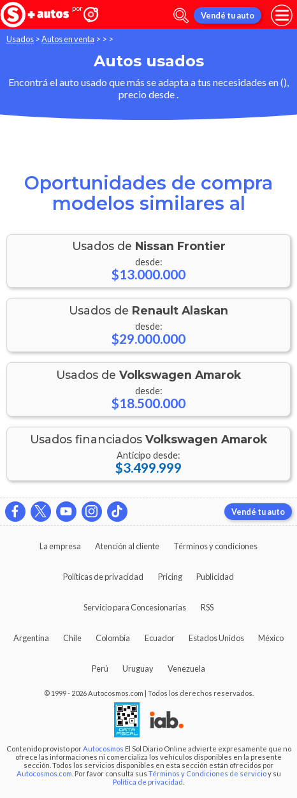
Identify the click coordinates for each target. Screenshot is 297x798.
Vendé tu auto (227, 15)
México (271, 638)
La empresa (60, 546)
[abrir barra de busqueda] (181, 15)
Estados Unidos (216, 638)
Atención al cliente (127, 546)
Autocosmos (103, 748)
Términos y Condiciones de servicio (207, 773)
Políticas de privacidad (103, 577)
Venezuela (186, 668)
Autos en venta (67, 39)
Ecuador (160, 638)
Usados (20, 39)
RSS (207, 607)
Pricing (170, 577)
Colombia (113, 638)
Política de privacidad (148, 782)
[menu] (282, 15)
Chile (72, 638)
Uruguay (138, 668)
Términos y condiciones (215, 546)
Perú (100, 668)
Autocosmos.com (44, 773)
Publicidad (215, 577)
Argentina (31, 638)
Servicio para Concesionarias (134, 607)
